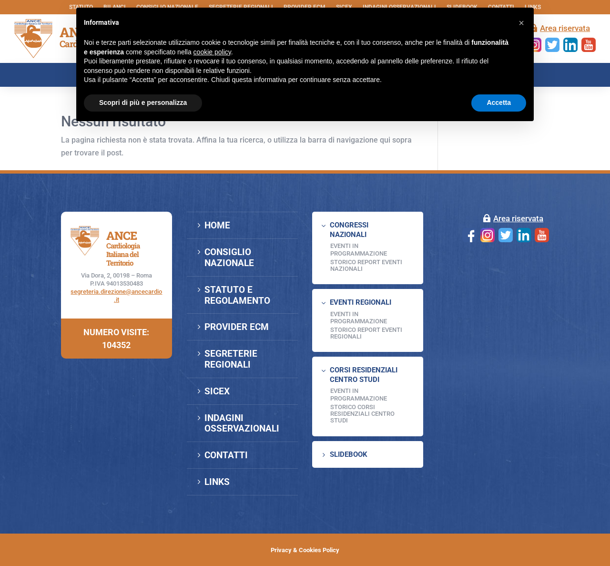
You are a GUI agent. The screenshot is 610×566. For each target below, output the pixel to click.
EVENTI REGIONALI (360, 302)
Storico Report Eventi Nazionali (366, 265)
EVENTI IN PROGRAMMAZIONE (358, 249)
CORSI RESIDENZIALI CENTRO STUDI (363, 375)
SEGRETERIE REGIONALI (230, 359)
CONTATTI (226, 455)
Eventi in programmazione (358, 394)
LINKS (217, 481)
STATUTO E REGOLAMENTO (237, 295)
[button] (521, 23)
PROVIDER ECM (236, 326)
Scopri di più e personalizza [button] (143, 102)
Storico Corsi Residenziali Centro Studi (362, 413)
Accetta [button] (499, 102)
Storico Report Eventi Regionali (366, 333)
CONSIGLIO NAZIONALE (229, 257)
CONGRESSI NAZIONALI (349, 230)
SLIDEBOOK (348, 454)
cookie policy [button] (212, 52)
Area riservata (565, 28)
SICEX (217, 391)
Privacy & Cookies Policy (305, 550)
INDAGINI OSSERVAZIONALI (241, 423)
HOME (217, 225)
